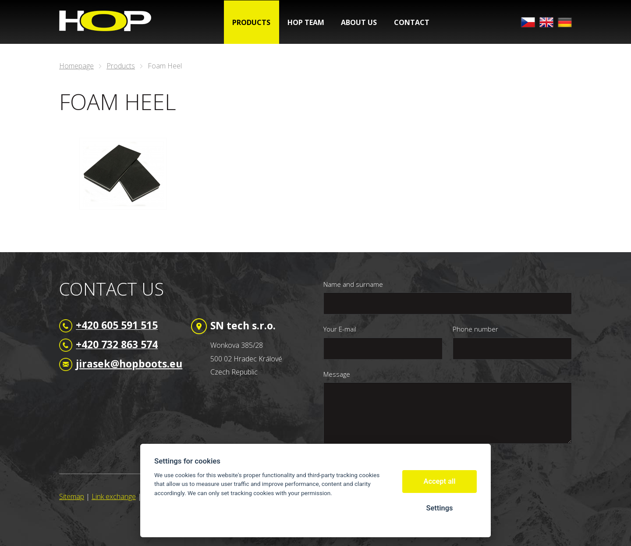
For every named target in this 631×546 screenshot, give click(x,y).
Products (120, 66)
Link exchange (114, 496)
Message (336, 374)
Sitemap (71, 496)
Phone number (475, 329)
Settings (439, 508)
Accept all (440, 481)
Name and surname (353, 284)
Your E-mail (339, 329)
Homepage (76, 66)
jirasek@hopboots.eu (129, 364)
